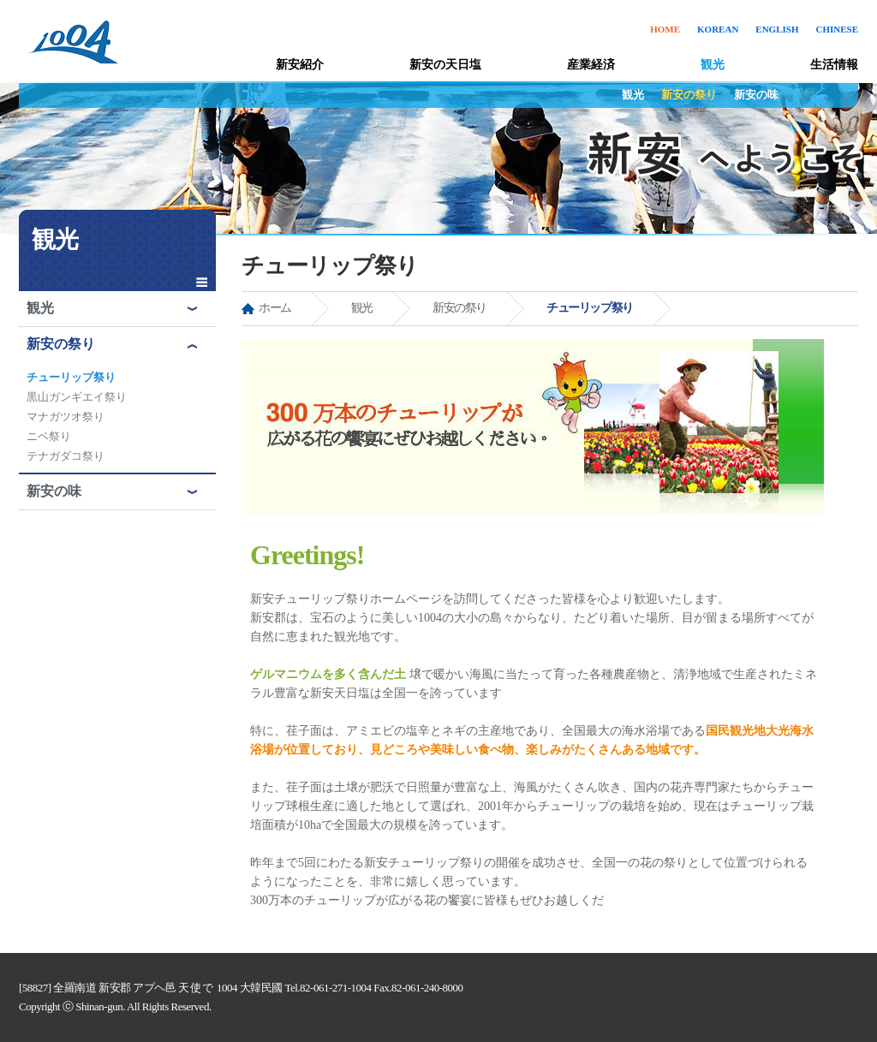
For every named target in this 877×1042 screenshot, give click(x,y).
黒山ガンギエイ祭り (77, 396)
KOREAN (717, 29)
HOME (665, 29)
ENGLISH (776, 29)
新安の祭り (689, 94)
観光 (713, 64)
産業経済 (591, 64)
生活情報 (834, 64)
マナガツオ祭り (65, 416)
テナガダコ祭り (65, 456)
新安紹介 (300, 64)
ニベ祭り (49, 436)
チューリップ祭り (71, 377)
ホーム (275, 307)
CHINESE (836, 29)
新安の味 (756, 94)
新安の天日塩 (445, 64)
